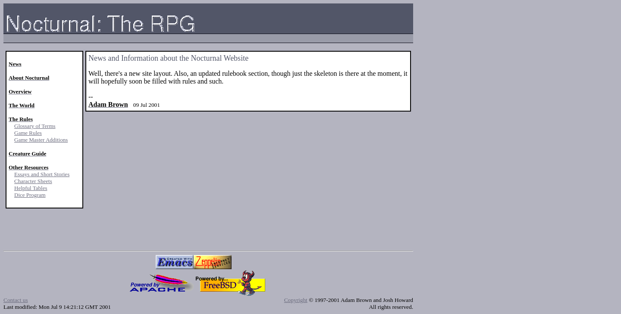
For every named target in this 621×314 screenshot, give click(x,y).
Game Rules (28, 133)
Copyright (295, 300)
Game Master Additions (41, 140)
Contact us (15, 300)
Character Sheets (33, 181)
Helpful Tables (30, 188)
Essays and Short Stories (41, 174)
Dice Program (30, 195)
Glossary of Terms (35, 126)
